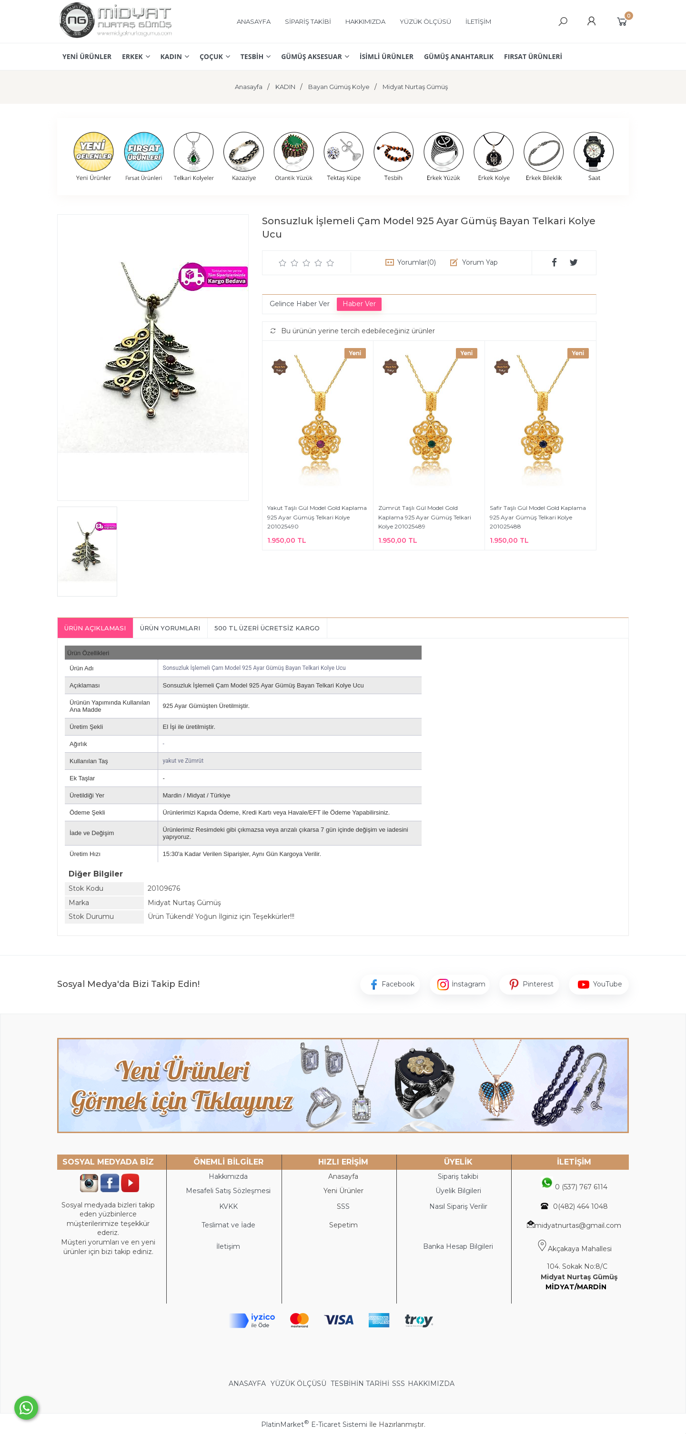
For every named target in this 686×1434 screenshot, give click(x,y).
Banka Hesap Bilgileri (458, 1246)
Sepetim (343, 1225)
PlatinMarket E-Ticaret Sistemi (314, 1424)
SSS (398, 1383)
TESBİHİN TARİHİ (360, 1383)
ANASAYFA (248, 1383)
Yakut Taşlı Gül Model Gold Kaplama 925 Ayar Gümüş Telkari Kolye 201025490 (317, 517)
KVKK (228, 1206)
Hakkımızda (228, 1176)
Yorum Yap (480, 262)
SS (345, 1206)
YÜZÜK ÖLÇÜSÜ (298, 1383)
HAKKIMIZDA (431, 1383)
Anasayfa (343, 1176)
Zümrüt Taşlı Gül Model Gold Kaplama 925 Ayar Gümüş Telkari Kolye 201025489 (424, 517)
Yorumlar (416, 262)
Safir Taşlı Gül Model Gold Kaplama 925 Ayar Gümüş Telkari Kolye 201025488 (538, 517)
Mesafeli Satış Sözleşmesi (228, 1190)
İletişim (228, 1246)
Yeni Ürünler (343, 1190)
